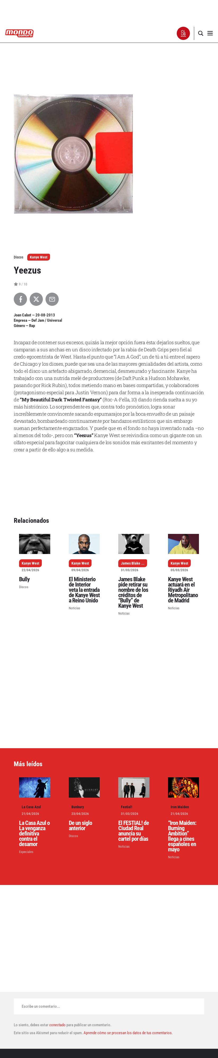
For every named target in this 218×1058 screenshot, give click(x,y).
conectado (57, 1025)
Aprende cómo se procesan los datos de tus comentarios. (128, 1032)
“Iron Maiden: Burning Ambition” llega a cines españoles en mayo (182, 836)
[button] (183, 33)
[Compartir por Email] (52, 299)
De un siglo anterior (80, 826)
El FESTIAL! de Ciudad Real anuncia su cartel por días (133, 831)
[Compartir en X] (36, 299)
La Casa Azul (31, 807)
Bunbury (77, 807)
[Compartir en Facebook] (20, 299)
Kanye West (38, 257)
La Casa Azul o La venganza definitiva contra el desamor (34, 833)
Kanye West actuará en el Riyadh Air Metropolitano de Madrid (183, 590)
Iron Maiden (180, 807)
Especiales (26, 852)
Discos (23, 587)
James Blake (130, 563)
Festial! (126, 807)
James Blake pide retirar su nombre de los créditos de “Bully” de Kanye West (133, 592)
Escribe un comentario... (41, 1006)
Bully (24, 579)
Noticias (74, 608)
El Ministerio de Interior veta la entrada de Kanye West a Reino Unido (84, 590)
